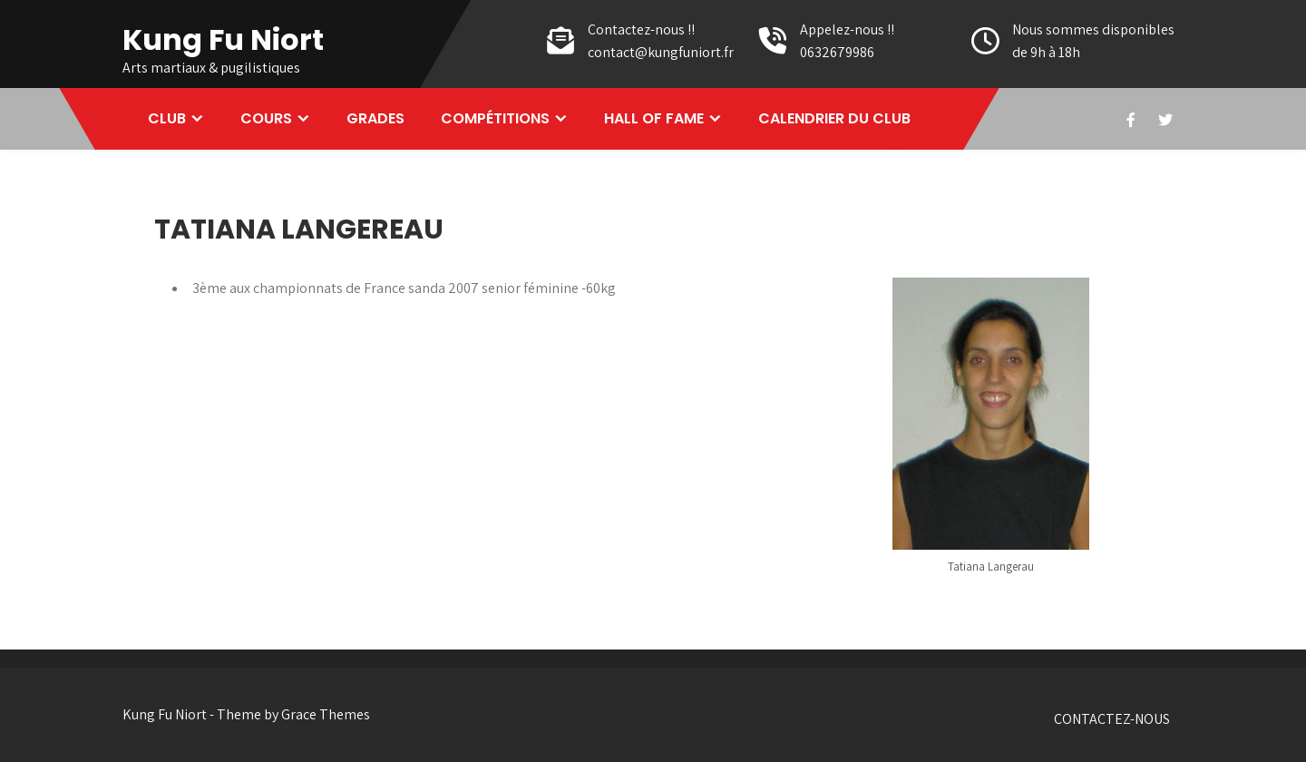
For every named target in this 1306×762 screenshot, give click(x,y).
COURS (266, 118)
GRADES (375, 118)
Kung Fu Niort (223, 39)
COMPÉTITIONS (495, 118)
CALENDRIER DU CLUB (834, 118)
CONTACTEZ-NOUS (1112, 718)
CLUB (167, 118)
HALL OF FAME (654, 118)
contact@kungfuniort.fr (661, 52)
